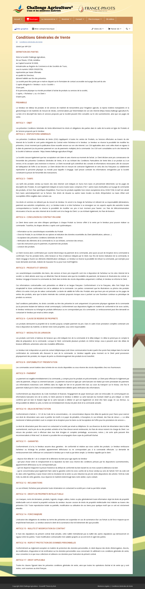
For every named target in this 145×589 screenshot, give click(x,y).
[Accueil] (17, 42)
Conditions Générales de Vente (30, 42)
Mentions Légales (104, 586)
